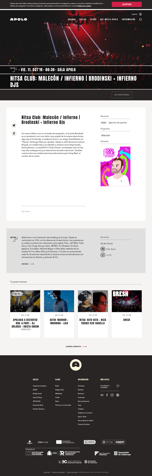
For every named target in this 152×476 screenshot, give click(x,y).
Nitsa (57, 400)
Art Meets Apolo (109, 18)
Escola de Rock (38, 404)
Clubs (93, 18)
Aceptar (126, 5)
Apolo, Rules (82, 416)
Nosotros (81, 393)
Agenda (72, 18)
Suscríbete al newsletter (105, 386)
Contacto (81, 385)
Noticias (80, 389)
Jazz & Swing (37, 397)
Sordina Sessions (38, 408)
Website (27, 210)
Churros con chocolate (63, 404)
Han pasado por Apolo (85, 420)
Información (128, 18)
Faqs (79, 404)
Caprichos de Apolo (39, 385)
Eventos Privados (84, 423)
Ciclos (82, 18)
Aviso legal (47, 471)
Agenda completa (76, 346)
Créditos (81, 408)
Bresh (57, 385)
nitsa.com (105, 134)
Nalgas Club (59, 389)
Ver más (28, 263)
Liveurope (81, 397)
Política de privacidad (58, 471)
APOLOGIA (36, 400)
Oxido (57, 397)
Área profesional (83, 400)
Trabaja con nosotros (85, 412)
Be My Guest (37, 393)
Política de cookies (84, 6)
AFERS (35, 389)
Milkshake (58, 393)
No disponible (122, 94)
